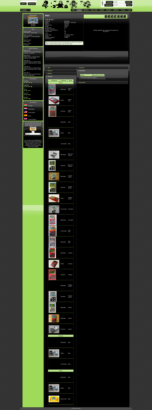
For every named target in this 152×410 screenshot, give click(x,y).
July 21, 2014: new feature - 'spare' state (30, 32)
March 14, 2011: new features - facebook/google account (32, 36)
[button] (23, 3)
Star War (33, 25)
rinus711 (26, 93)
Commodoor (64, 143)
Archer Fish (69, 89)
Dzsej (25, 89)
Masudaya (63, 89)
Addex (62, 100)
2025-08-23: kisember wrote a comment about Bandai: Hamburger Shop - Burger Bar (32, 62)
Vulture (70, 318)
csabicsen (26, 85)
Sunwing (33, 24)
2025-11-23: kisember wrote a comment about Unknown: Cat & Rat (32, 52)
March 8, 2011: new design (27, 40)
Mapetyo (26, 97)
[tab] (60, 67)
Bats (69, 122)
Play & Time (64, 399)
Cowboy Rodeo (70, 176)
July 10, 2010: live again (27, 44)
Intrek (62, 198)
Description (82, 82)
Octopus (70, 253)
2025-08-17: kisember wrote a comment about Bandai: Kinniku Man (32, 74)
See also (50, 76)
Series (60, 82)
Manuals (50, 70)
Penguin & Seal (70, 285)
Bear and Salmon (70, 154)
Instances (81, 67)
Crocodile (70, 209)
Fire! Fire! (69, 231)
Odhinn (82, 75)
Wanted (50, 73)
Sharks (70, 307)
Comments (82, 70)
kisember (26, 81)
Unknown (63, 111)
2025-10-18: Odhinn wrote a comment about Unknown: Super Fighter (32, 57)
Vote (49, 67)
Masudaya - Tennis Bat (70, 22)
